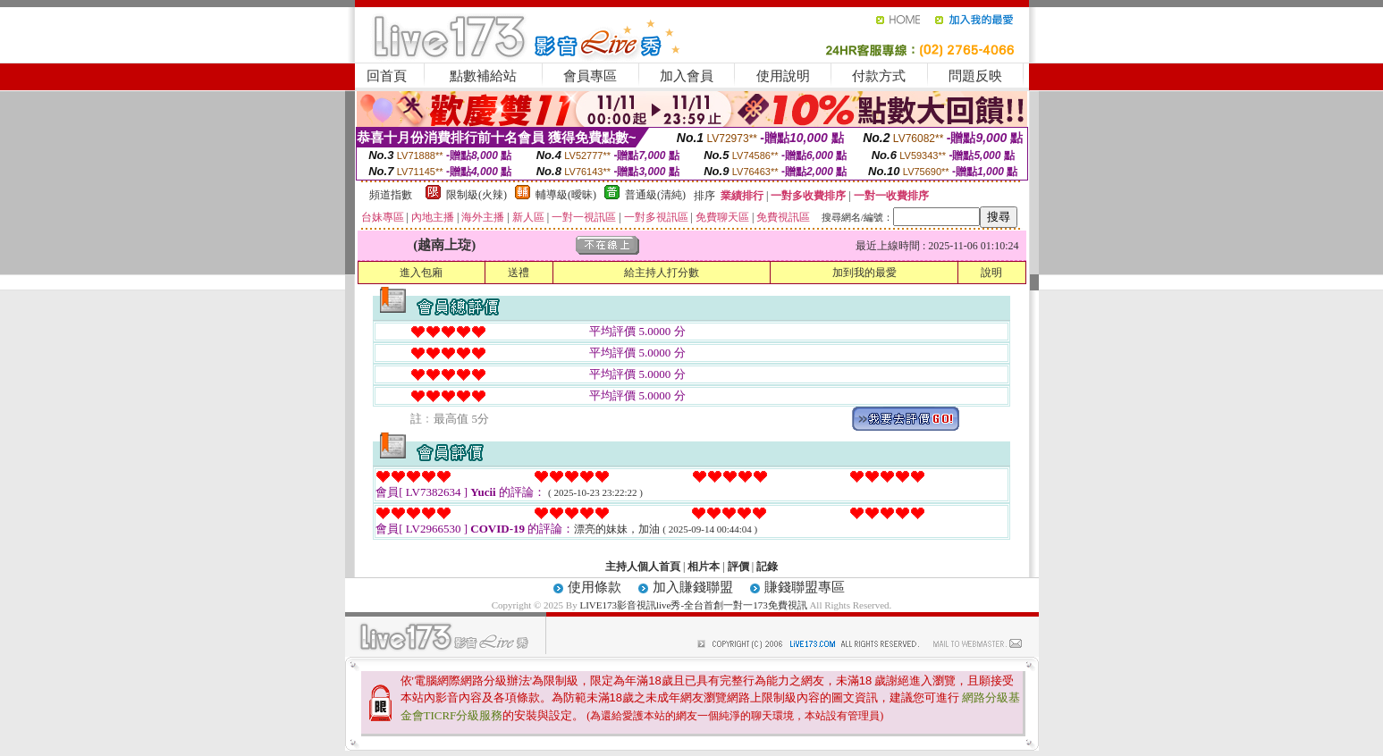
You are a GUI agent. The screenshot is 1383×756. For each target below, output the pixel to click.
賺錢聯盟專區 (804, 587)
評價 (738, 566)
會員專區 (590, 76)
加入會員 (686, 76)
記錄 (767, 566)
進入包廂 (421, 272)
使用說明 (783, 76)
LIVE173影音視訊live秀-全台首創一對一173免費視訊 (692, 605)
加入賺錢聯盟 (693, 587)
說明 (991, 272)
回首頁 (387, 76)
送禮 (518, 272)
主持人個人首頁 (642, 566)
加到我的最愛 (864, 272)
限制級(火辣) (476, 195)
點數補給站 (483, 76)
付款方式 (879, 76)
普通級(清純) (655, 195)
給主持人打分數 (661, 272)
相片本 (703, 566)
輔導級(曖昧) (565, 195)
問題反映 (975, 76)
